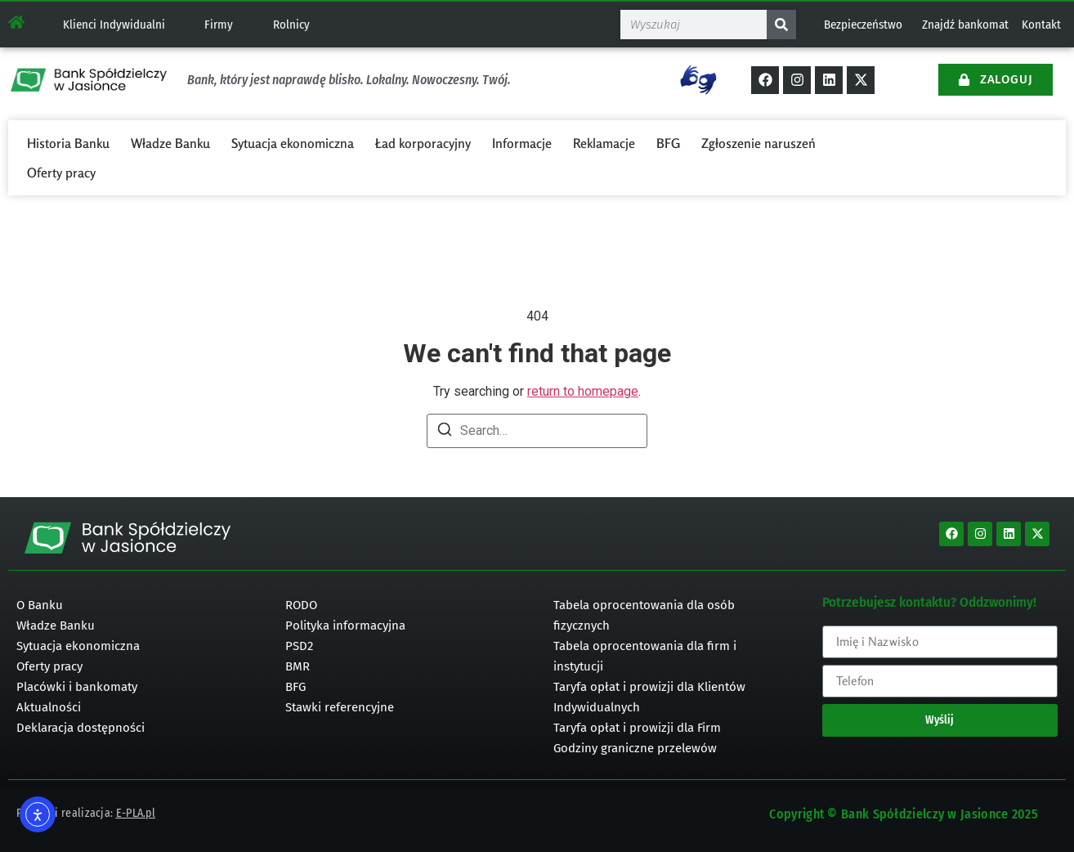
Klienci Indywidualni (114, 24)
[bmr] (403, 667)
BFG (668, 143)
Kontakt (1041, 24)
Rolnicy (291, 24)
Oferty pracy (61, 172)
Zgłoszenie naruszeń (758, 143)
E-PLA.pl (135, 813)
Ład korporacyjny (423, 143)
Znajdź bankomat (965, 24)
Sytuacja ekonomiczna (292, 143)
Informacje (522, 143)
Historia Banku (68, 143)
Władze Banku (170, 143)
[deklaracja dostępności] (134, 728)
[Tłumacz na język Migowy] (698, 79)
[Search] (444, 432)
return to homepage (582, 391)
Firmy (218, 24)
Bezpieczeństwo (863, 24)
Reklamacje (604, 143)
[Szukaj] (781, 24)
